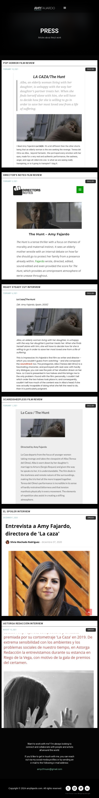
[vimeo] (80, 788)
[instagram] (74, 788)
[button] (65, 8)
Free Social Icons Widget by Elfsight (77, 793)
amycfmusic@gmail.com (49, 769)
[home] (44, 8)
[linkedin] (87, 788)
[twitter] (68, 788)
